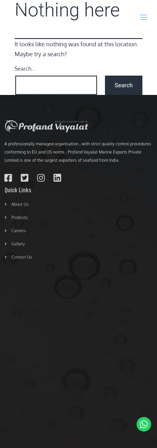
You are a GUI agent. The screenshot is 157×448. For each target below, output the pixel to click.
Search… (25, 68)
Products (16, 218)
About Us (17, 205)
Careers (15, 231)
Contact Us (18, 258)
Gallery (15, 245)
